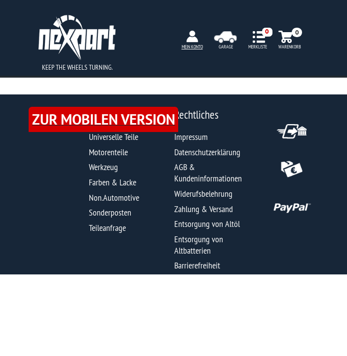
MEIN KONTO (192, 47)
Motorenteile (108, 152)
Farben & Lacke (112, 182)
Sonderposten (110, 212)
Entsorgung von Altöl (207, 223)
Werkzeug (103, 167)
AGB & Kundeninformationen (208, 172)
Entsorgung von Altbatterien (198, 244)
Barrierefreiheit (197, 265)
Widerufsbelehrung (203, 193)
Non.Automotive (114, 197)
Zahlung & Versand (203, 209)
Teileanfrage (107, 227)
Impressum (191, 136)
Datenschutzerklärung (207, 152)
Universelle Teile (113, 136)
